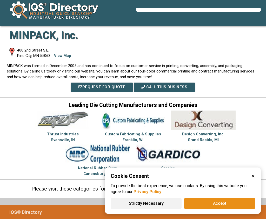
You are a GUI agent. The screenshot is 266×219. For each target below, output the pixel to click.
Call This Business (164, 87)
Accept (219, 203)
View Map (62, 56)
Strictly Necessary (146, 203)
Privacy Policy (147, 191)
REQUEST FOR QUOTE (101, 87)
